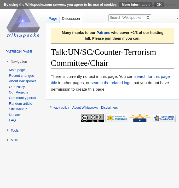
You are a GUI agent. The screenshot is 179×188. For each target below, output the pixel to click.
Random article (20, 103)
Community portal (22, 98)
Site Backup (18, 109)
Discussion (71, 18)
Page (53, 18)
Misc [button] (14, 140)
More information (135, 5)
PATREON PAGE (18, 52)
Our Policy (17, 87)
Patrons (103, 33)
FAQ (12, 120)
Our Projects (18, 92)
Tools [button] (15, 130)
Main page (17, 70)
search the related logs (111, 82)
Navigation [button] (19, 61)
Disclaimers (109, 107)
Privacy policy (59, 107)
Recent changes (21, 76)
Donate (14, 115)
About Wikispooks (22, 81)
